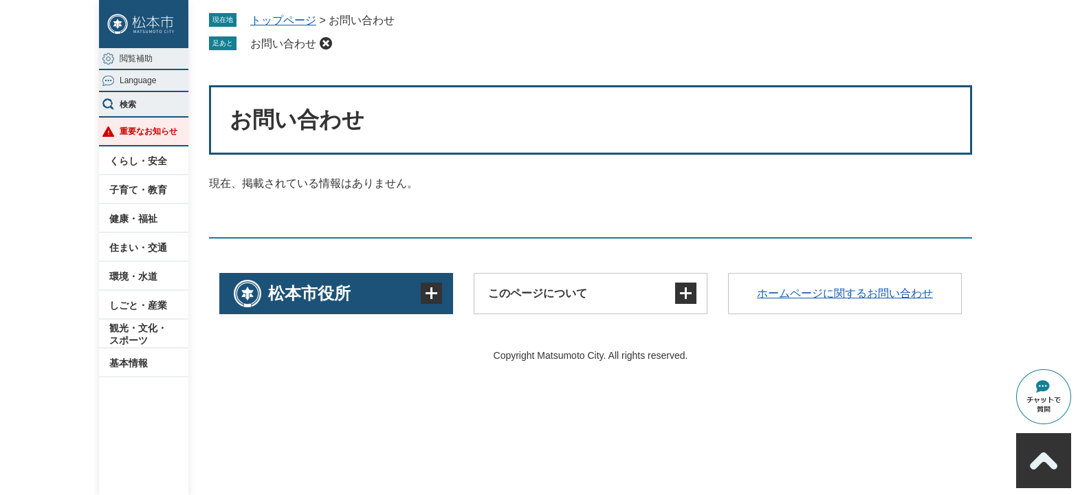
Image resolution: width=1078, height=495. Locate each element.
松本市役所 (309, 293)
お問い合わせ (283, 44)
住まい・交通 (138, 247)
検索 (128, 104)
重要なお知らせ (148, 131)
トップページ (283, 20)
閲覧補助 (136, 58)
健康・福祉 (133, 218)
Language (138, 80)
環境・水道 (133, 276)
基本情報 (128, 363)
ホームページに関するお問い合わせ (845, 293)
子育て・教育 (138, 189)
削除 (326, 43)
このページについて (537, 293)
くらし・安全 (138, 160)
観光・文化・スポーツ (138, 334)
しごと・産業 (138, 305)
